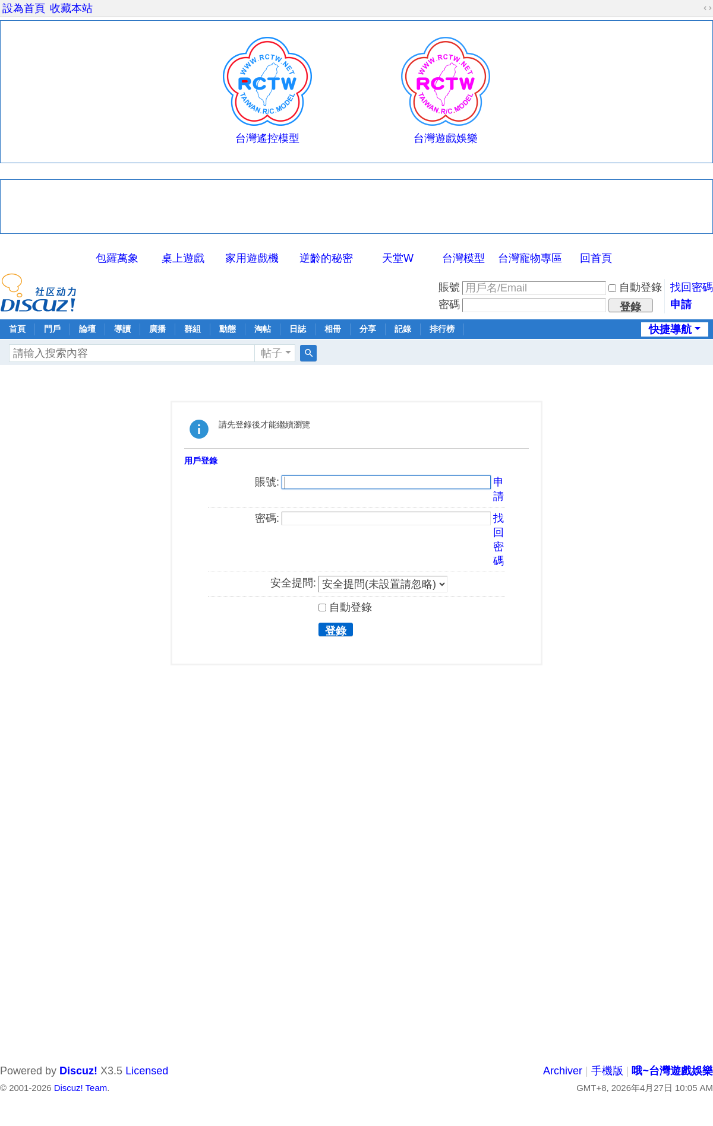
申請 (681, 304)
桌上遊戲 (183, 258)
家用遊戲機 (252, 258)
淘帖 (262, 329)
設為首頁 (23, 8)
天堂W (398, 258)
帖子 (271, 353)
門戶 (52, 329)
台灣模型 (463, 258)
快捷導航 (670, 329)
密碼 (449, 304)
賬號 (449, 287)
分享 (367, 329)
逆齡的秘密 (326, 258)
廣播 (157, 329)
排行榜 (442, 329)
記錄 (403, 329)
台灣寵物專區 (530, 258)
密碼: (267, 518)
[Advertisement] (356, 206)
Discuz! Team (80, 1088)
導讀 (122, 329)
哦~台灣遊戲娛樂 (672, 1071)
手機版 (607, 1071)
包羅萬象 (117, 258)
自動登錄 (635, 287)
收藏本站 (71, 8)
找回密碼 (691, 287)
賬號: (267, 482)
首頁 (17, 329)
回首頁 (596, 258)
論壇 (87, 329)
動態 (227, 329)
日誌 (297, 329)
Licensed (146, 1071)
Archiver (562, 1071)
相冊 (332, 329)
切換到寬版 (707, 8)
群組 (192, 329)
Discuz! (78, 1071)
